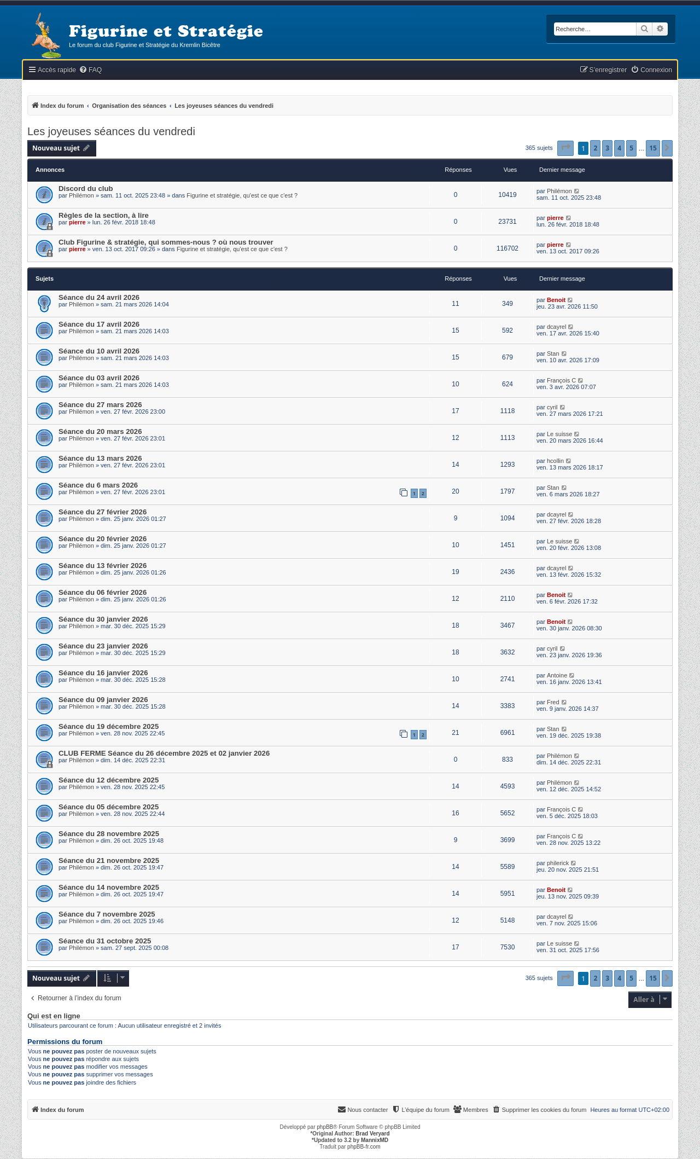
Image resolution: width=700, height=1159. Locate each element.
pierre (77, 222)
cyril (552, 407)
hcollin (555, 460)
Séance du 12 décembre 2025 (109, 780)
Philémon (81, 195)
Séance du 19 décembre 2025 (109, 726)
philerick (558, 863)
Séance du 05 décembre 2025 (109, 807)
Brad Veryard (372, 1134)
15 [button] (653, 148)
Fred (553, 702)
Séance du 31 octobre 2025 (105, 941)
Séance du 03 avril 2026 (99, 378)
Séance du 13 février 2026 (103, 565)
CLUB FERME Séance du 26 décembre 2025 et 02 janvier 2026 (164, 753)
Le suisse (559, 434)
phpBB (325, 1127)
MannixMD (374, 1140)
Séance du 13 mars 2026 (100, 458)
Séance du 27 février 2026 (103, 512)
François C (561, 380)
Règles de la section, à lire (104, 215)
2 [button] (595, 148)
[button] (565, 148)
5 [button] (631, 148)
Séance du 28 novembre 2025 (109, 834)
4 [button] (619, 148)
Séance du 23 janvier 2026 (103, 646)
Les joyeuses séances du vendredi (111, 131)
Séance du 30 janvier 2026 (103, 619)
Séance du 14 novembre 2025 (109, 887)
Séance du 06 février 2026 (103, 592)
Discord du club (86, 188)
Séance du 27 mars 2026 (100, 405)
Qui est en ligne (53, 1016)
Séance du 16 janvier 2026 (103, 673)
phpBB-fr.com (364, 1147)
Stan (553, 353)
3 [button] (607, 148)
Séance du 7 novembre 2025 (107, 914)
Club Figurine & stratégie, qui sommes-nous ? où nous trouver (166, 242)
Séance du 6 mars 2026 (98, 485)
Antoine (557, 675)
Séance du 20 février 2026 (103, 539)
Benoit (556, 300)
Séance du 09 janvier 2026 (103, 700)
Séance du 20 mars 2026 (100, 431)
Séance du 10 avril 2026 (99, 351)
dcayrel (556, 326)
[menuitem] (90, 70)
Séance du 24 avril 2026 (99, 297)
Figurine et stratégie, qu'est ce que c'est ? (242, 195)
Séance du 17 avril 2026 (99, 324)
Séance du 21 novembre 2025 (109, 860)
